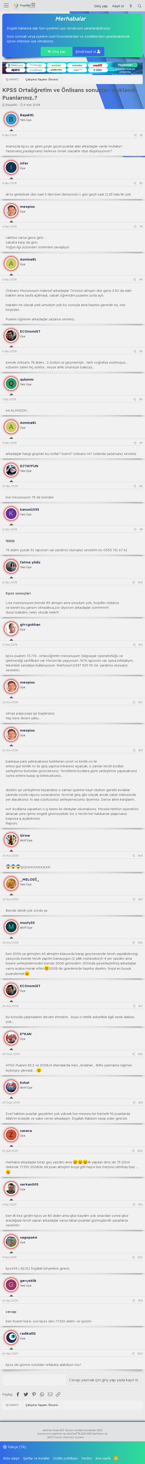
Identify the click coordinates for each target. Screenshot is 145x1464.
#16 (140, 942)
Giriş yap (57, 51)
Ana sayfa (102, 1458)
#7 (141, 443)
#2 (141, 183)
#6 (141, 399)
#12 (140, 702)
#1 (141, 135)
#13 (140, 750)
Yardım (86, 1458)
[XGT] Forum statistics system (72, 1437)
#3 (141, 226)
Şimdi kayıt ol (88, 51)
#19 (140, 1102)
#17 (140, 1006)
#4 (141, 279)
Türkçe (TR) (14, 1447)
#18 (140, 1054)
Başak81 (12, 104)
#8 (141, 486)
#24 (140, 1353)
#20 (140, 1150)
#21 (140, 1204)
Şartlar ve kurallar (36, 1458)
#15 (140, 899)
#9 (141, 529)
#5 (141, 351)
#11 (141, 644)
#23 (140, 1300)
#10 (140, 582)
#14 (140, 855)
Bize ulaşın (11, 1458)
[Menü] (6, 5)
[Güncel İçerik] (130, 6)
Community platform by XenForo (72, 1433)
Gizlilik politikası (65, 1458)
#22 (140, 1257)
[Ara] (139, 6)
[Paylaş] (135, 135)
